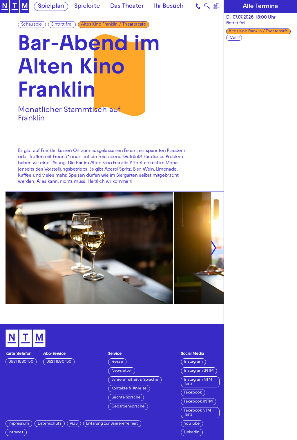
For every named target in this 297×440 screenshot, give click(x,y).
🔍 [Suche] (207, 7)
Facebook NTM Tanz (197, 413)
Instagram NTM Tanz (198, 382)
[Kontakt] (198, 6)
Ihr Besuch (169, 7)
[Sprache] (216, 6)
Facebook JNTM (198, 402)
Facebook (193, 393)
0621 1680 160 (58, 362)
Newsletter (121, 371)
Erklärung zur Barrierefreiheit (112, 424)
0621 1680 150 (20, 362)
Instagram (193, 362)
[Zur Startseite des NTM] (14, 6)
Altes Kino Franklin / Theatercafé (113, 25)
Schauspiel (32, 25)
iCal (232, 38)
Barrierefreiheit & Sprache (134, 380)
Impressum (18, 424)
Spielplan (51, 7)
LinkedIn (191, 432)
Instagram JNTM (199, 371)
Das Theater (127, 7)
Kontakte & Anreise (129, 389)
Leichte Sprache (126, 398)
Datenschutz (49, 424)
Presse (117, 362)
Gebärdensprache (128, 407)
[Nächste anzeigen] (213, 248)
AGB (73, 424)
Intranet (15, 432)
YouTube (192, 424)
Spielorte (87, 7)
